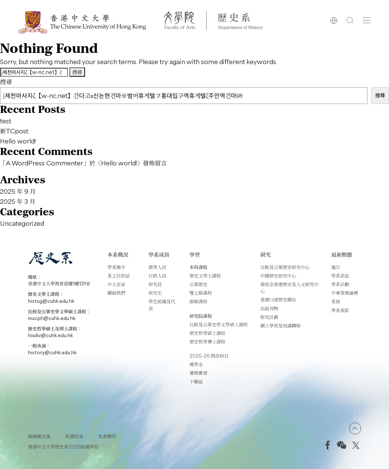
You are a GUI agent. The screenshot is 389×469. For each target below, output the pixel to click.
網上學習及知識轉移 (280, 326)
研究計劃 (269, 317)
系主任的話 (118, 276)
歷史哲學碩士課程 (207, 333)
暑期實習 (198, 373)
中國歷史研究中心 (278, 276)
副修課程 (198, 301)
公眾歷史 (198, 284)
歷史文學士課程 (205, 276)
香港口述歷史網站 (278, 299)
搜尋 (6, 81)
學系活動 (340, 284)
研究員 (155, 284)
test (5, 121)
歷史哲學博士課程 (207, 342)
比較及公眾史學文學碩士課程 (218, 324)
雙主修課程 (200, 293)
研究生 (155, 293)
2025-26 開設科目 (209, 356)
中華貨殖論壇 (344, 293)
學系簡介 (116, 267)
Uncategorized (22, 223)
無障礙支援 (39, 436)
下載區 (196, 381)
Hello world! (18, 141)
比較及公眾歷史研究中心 (285, 267)
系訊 (335, 301)
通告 (335, 267)
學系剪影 (340, 310)
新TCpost (14, 131)
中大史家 (116, 284)
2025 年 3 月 (17, 201)
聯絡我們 (116, 293)
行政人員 (157, 276)
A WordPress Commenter (44, 163)
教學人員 (157, 267)
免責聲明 (107, 436)
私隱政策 (74, 436)
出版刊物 (269, 308)
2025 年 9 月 (18, 191)
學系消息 (340, 276)
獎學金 (196, 364)
